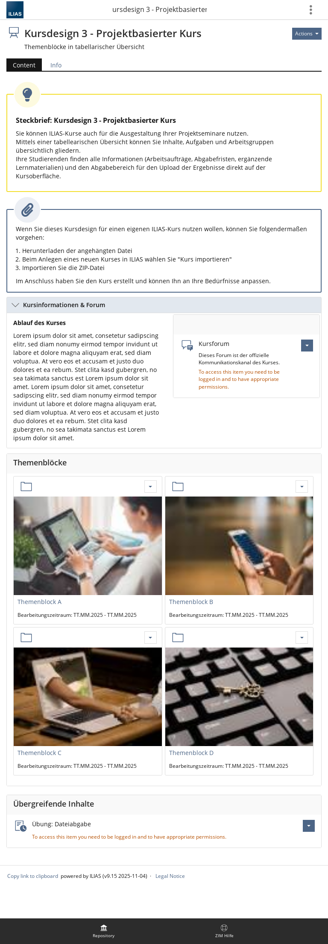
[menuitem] (104, 931)
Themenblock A (40, 602)
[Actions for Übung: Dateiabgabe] (309, 826)
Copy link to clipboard (32, 876)
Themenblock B (191, 602)
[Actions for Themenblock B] (302, 486)
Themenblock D (191, 753)
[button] (164, 305)
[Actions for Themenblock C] (150, 637)
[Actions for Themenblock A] (150, 486)
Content (24, 65)
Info (56, 65)
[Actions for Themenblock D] (302, 637)
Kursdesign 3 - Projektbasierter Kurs (160, 9)
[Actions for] (307, 34)
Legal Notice (170, 876)
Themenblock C (40, 753)
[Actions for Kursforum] (307, 345)
